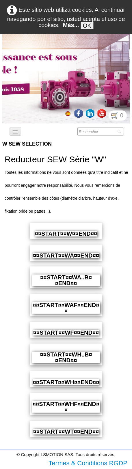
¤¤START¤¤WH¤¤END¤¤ (66, 382)
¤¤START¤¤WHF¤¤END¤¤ (66, 407)
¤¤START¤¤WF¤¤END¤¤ (66, 332)
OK (87, 25)
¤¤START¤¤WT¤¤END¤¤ (66, 431)
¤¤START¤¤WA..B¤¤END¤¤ (66, 280)
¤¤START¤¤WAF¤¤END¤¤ (66, 308)
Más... (71, 25)
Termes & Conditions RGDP (88, 463)
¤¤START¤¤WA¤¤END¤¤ (66, 255)
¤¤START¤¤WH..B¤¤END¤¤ (66, 357)
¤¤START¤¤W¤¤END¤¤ (66, 234)
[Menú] (15, 131)
